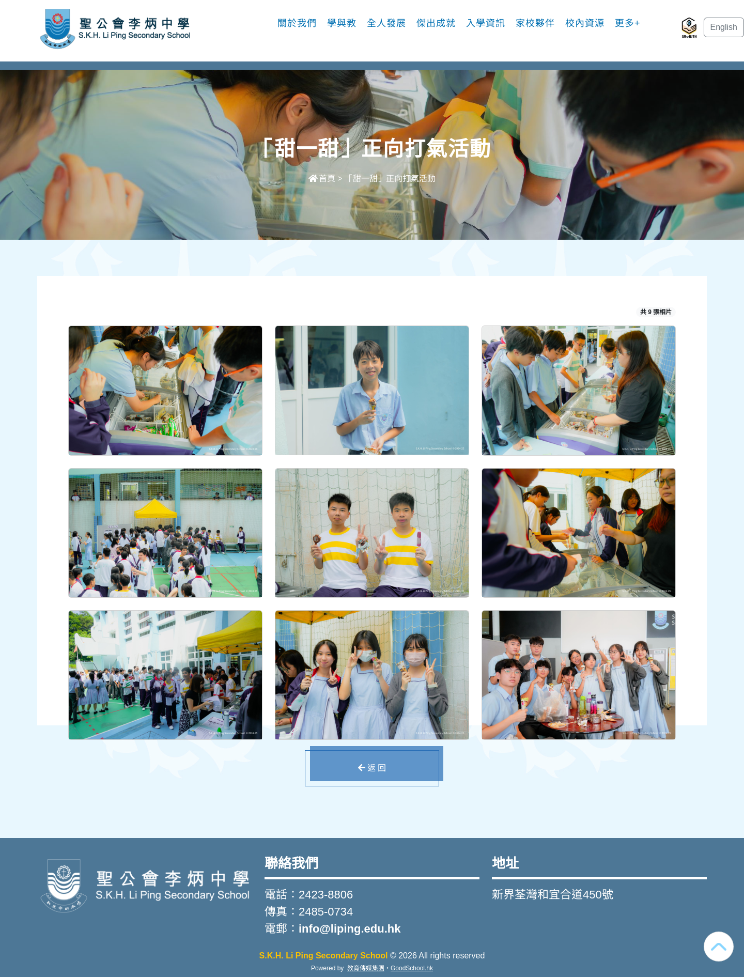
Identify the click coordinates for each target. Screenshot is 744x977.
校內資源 (585, 23)
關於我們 (297, 23)
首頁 (321, 178)
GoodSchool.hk (412, 968)
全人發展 (386, 23)
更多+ (628, 23)
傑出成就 (436, 23)
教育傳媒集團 (365, 968)
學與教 (342, 23)
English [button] (723, 27)
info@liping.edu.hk (349, 928)
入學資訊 (485, 23)
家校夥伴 (535, 23)
